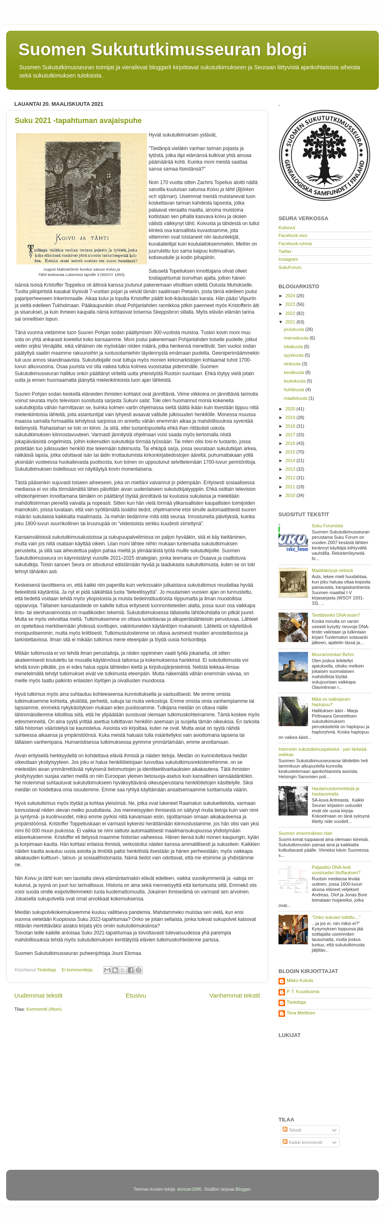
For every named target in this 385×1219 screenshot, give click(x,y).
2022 (291, 313)
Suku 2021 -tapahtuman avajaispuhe (78, 120)
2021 (291, 321)
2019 (291, 417)
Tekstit (292, 1130)
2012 (291, 477)
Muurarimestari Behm (333, 654)
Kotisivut (287, 227)
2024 (291, 295)
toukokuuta (295, 380)
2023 (291, 304)
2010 (291, 495)
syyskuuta (294, 355)
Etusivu (136, 995)
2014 (291, 460)
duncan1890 (189, 1189)
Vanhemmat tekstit (234, 995)
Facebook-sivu (293, 235)
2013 (291, 469)
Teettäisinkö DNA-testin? (336, 615)
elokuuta (293, 363)
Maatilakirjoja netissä (332, 570)
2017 (291, 434)
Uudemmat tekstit (38, 995)
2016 (291, 443)
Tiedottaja (296, 1002)
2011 (291, 486)
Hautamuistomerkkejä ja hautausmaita (335, 791)
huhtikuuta (295, 389)
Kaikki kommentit (302, 1142)
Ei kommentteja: (78, 969)
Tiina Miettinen (301, 1012)
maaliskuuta (296, 398)
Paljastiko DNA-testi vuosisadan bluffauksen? (336, 870)
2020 (291, 408)
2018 (291, 426)
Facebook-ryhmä (295, 243)
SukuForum (290, 267)
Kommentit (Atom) (44, 1009)
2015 (291, 451)
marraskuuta (297, 337)
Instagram (288, 259)
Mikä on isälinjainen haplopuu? (331, 702)
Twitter (285, 251)
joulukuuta (294, 329)
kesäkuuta (294, 372)
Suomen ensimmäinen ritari (305, 833)
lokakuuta (294, 346)
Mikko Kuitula (300, 980)
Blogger (243, 1189)
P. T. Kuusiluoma (303, 991)
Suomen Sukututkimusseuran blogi (162, 49)
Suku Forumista (327, 525)
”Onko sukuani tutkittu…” (336, 917)
